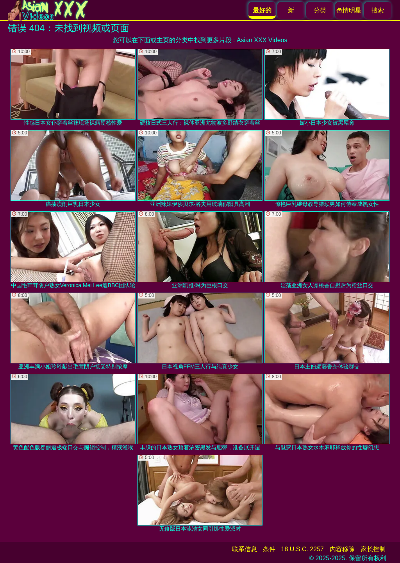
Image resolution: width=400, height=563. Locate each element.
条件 (269, 549)
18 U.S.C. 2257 (302, 549)
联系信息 (244, 549)
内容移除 (342, 549)
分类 (320, 10)
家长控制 (373, 549)
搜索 (377, 10)
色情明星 (348, 10)
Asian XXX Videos (262, 40)
